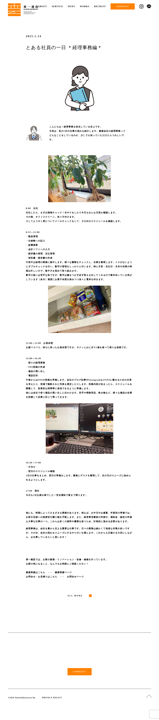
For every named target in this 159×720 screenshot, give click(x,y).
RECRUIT (100, 6)
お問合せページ (75, 577)
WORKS (84, 6)
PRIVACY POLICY (52, 698)
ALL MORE (75, 596)
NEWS (71, 6)
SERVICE (57, 6)
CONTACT (122, 6)
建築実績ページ (63, 572)
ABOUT (42, 6)
